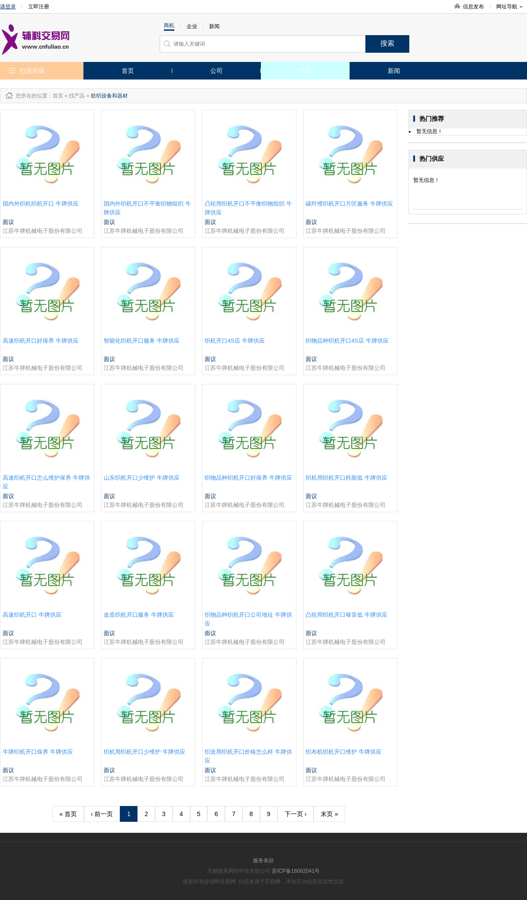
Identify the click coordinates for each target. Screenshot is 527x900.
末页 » (329, 813)
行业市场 (32, 70)
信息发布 (473, 7)
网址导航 (509, 7)
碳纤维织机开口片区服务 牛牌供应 (349, 203)
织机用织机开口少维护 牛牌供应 (144, 751)
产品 (305, 70)
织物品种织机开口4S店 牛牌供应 (347, 340)
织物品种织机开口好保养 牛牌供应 (248, 477)
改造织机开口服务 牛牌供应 (139, 614)
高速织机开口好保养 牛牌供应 (41, 340)
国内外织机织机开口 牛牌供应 (41, 203)
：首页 (55, 96)
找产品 (77, 96)
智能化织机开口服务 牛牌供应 (142, 340)
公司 (216, 70)
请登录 (8, 7)
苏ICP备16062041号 (296, 871)
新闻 (394, 70)
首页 (128, 70)
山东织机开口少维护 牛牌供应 (142, 477)
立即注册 (38, 7)
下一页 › (296, 813)
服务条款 (263, 860)
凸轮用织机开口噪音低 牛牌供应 (346, 614)
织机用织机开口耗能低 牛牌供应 (346, 477)
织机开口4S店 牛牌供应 (235, 340)
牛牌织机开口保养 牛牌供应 (38, 751)
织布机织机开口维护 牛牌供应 (344, 751)
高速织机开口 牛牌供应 (32, 614)
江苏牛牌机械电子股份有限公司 (43, 231)
